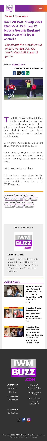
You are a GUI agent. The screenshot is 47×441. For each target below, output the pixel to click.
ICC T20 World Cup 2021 (14, 199)
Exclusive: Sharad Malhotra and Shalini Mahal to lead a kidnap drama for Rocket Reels (33, 314)
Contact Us (12, 413)
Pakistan (20, 202)
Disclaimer (13, 400)
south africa (9, 206)
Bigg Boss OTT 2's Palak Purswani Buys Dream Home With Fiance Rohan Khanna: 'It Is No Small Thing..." (33, 294)
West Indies (29, 206)
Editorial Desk (18, 65)
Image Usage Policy (34, 393)
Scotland (29, 202)
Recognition (12, 396)
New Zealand (10, 202)
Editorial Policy (34, 388)
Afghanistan (9, 195)
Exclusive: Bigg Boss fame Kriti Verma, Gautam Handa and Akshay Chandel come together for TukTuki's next (34, 335)
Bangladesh (20, 195)
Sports (8, 16)
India (27, 199)
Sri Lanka (19, 206)
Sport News (21, 16)
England (30, 195)
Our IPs (12, 392)
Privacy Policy (34, 398)
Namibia (33, 199)
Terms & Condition (34, 403)
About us (12, 388)
